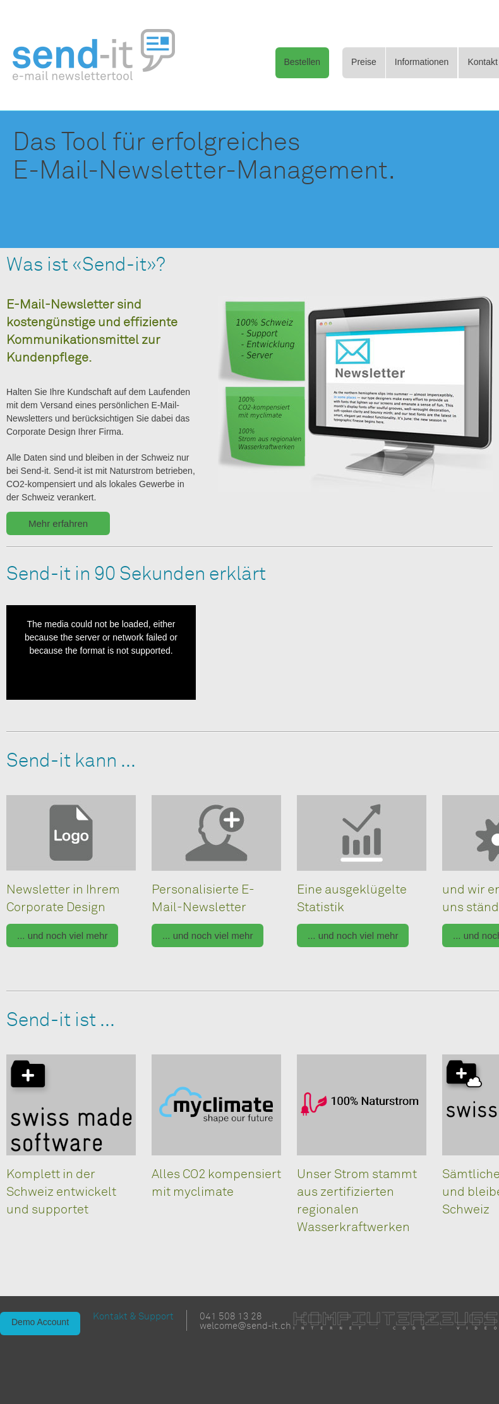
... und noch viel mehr (62, 935)
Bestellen (302, 62)
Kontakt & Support (133, 1316)
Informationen (422, 62)
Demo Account (40, 1322)
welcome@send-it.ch (245, 1326)
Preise (363, 62)
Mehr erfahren (58, 523)
